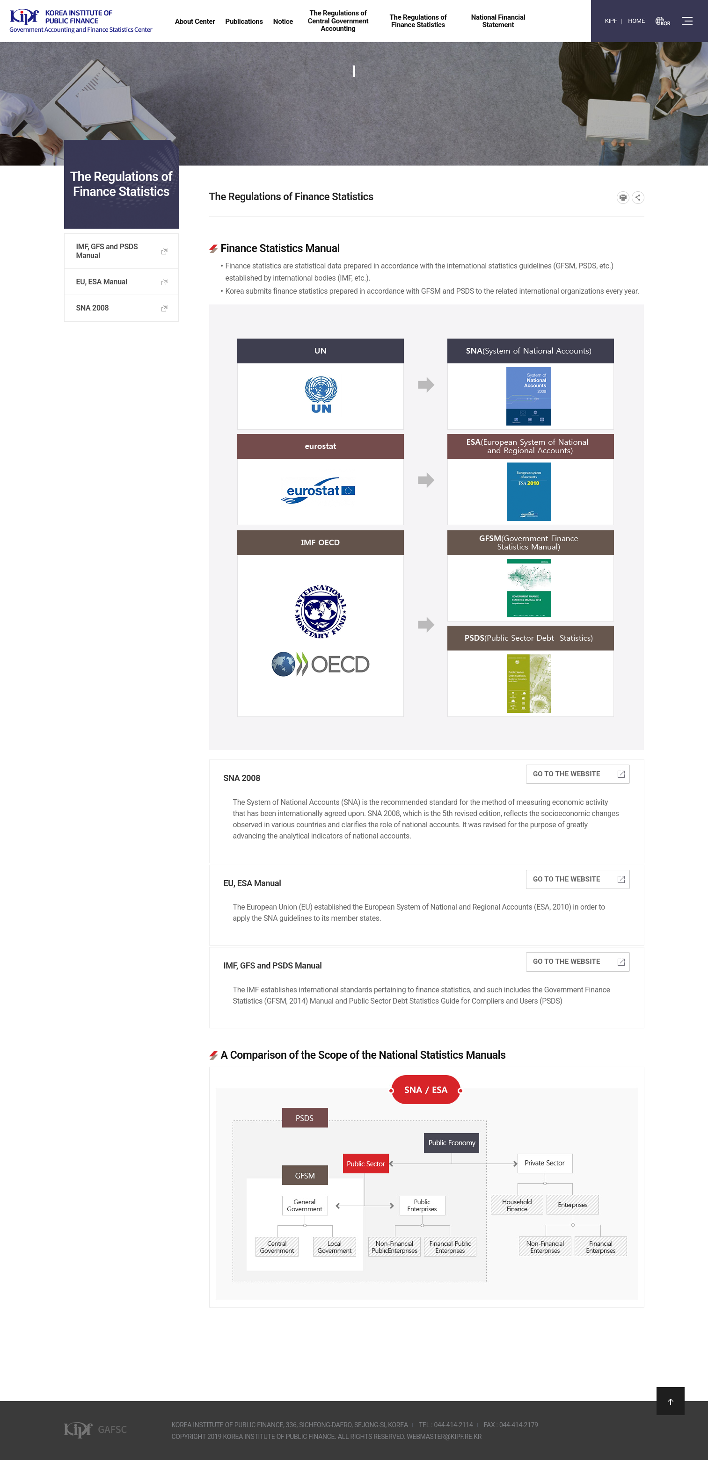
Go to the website (579, 774)
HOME (636, 20)
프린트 (623, 197)
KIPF (611, 20)
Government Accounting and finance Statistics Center (81, 21)
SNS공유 (638, 197)
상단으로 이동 (671, 1401)
